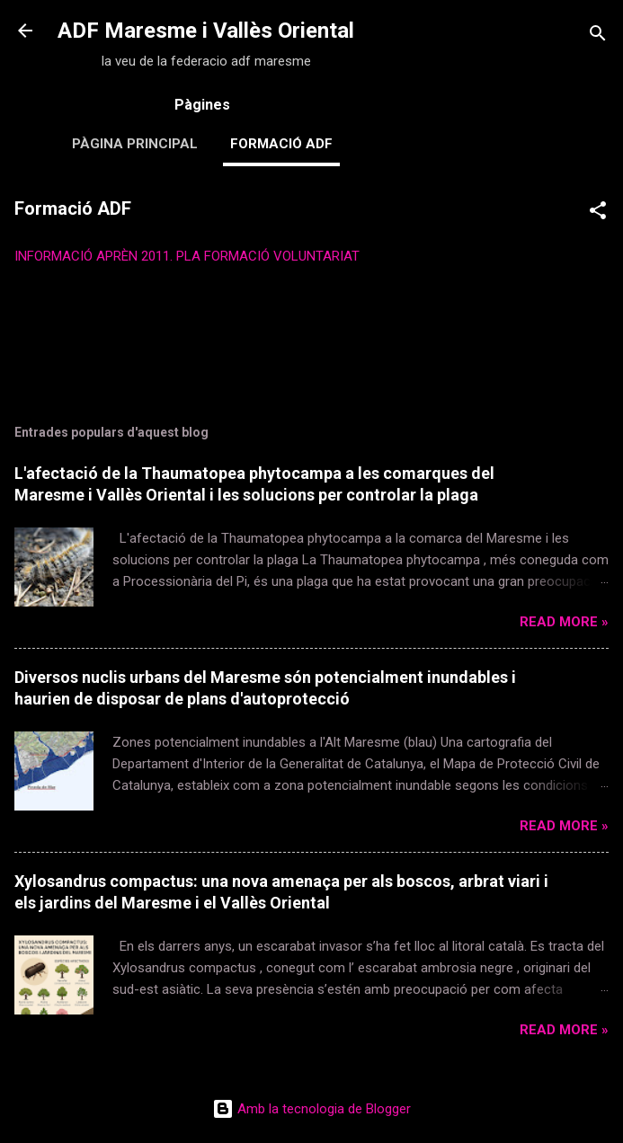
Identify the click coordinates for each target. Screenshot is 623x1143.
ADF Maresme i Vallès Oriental (206, 30)
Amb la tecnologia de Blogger (311, 1109)
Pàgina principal (135, 144)
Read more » (564, 622)
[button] (598, 213)
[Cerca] (598, 36)
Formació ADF (281, 144)
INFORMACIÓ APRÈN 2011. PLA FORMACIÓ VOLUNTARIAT (187, 256)
